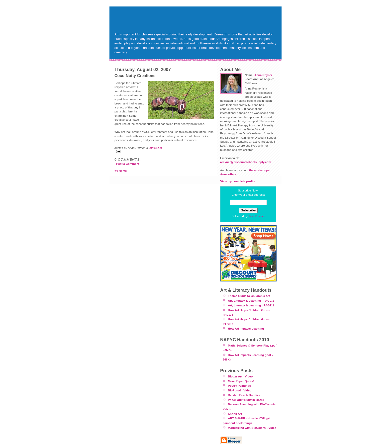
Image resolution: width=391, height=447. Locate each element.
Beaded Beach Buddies (244, 395)
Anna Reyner (263, 75)
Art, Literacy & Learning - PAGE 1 (251, 300)
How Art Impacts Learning (246, 328)
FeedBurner (257, 216)
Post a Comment (127, 163)
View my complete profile (237, 181)
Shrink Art (235, 413)
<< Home (120, 170)
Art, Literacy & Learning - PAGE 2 (251, 305)
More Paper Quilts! (241, 381)
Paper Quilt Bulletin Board (246, 399)
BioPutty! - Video (239, 390)
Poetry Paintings (239, 385)
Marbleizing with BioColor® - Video (252, 427)
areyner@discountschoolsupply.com (245, 162)
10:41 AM (155, 147)
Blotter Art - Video (240, 376)
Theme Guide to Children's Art (249, 295)
